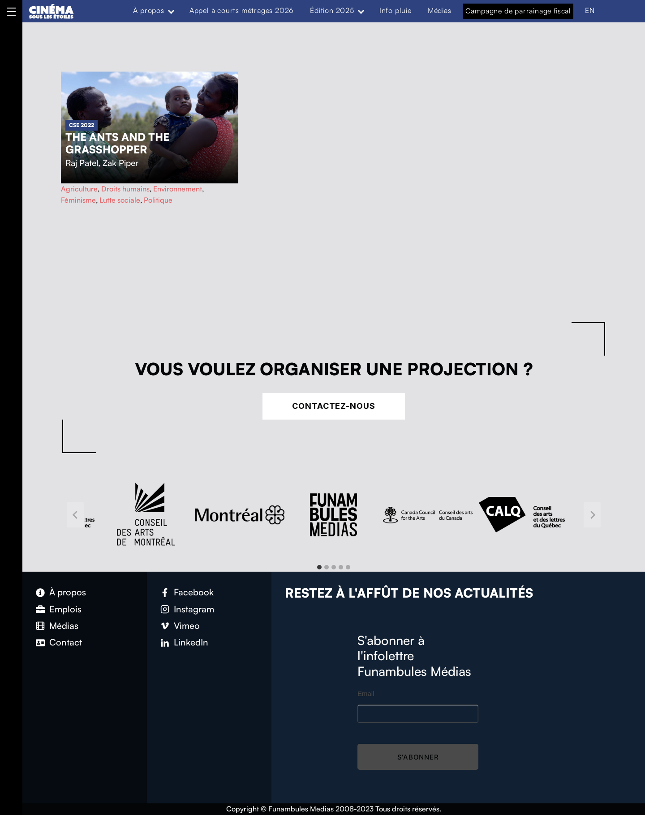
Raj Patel (81, 162)
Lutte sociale (119, 199)
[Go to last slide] (75, 515)
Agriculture (79, 188)
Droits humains (125, 188)
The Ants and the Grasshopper (117, 143)
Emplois (65, 609)
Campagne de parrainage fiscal (518, 10)
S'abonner (418, 757)
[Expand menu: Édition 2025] (361, 11)
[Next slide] (592, 515)
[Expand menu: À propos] (171, 11)
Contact (65, 642)
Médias (440, 10)
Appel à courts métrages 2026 (241, 10)
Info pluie (395, 10)
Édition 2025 (332, 10)
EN (590, 10)
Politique (158, 199)
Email (365, 693)
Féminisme (78, 199)
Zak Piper (120, 162)
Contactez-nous (333, 406)
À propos (148, 10)
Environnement (177, 188)
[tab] (319, 567)
